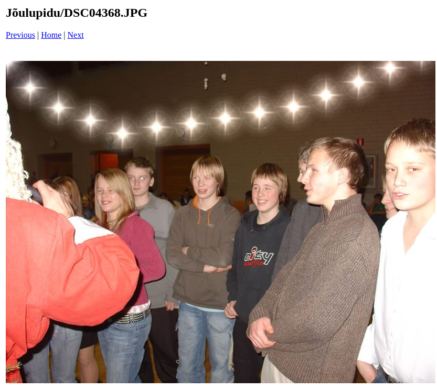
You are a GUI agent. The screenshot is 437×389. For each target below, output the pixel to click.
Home (51, 34)
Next (76, 34)
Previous (20, 34)
